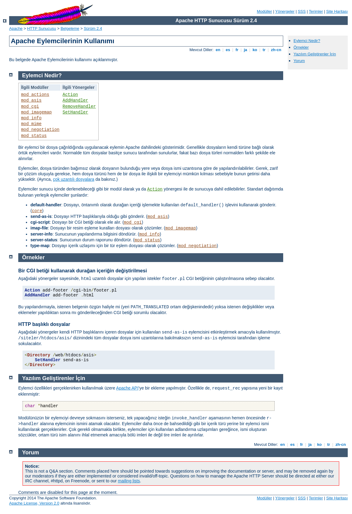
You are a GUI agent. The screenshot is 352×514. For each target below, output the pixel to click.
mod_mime (31, 123)
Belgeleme (70, 28)
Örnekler (301, 47)
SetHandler (75, 112)
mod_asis (31, 100)
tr (264, 49)
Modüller (264, 11)
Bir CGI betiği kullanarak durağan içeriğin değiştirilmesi (82, 270)
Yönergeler (285, 11)
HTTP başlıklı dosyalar (44, 324)
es (228, 49)
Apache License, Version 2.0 (34, 503)
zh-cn (276, 49)
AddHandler (75, 100)
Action (70, 94)
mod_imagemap (36, 112)
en (218, 49)
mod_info (31, 118)
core (37, 210)
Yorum (299, 60)
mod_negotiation (40, 129)
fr (237, 49)
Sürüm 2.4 (93, 28)
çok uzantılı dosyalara (73, 179)
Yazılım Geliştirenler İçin (315, 54)
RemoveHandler (79, 106)
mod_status (34, 135)
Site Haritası (337, 11)
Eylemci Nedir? (307, 40)
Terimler (316, 11)
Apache (16, 28)
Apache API (127, 388)
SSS (302, 11)
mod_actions (35, 94)
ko (255, 49)
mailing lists (129, 480)
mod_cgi (30, 106)
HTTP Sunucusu (41, 28)
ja (245, 49)
